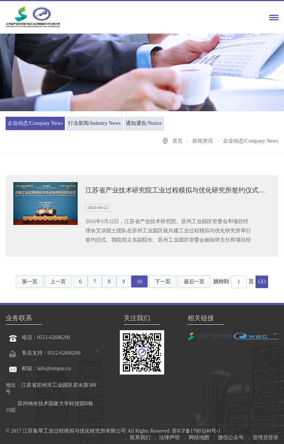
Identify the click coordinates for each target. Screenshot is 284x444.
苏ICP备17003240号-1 (196, 431)
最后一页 (194, 281)
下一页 (162, 281)
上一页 (58, 281)
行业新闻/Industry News (94, 123)
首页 (177, 141)
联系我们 (140, 437)
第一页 (29, 281)
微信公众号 (231, 437)
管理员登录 (265, 437)
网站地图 (199, 437)
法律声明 (169, 437)
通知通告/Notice (144, 123)
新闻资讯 (203, 141)
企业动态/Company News (35, 123)
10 (139, 281)
